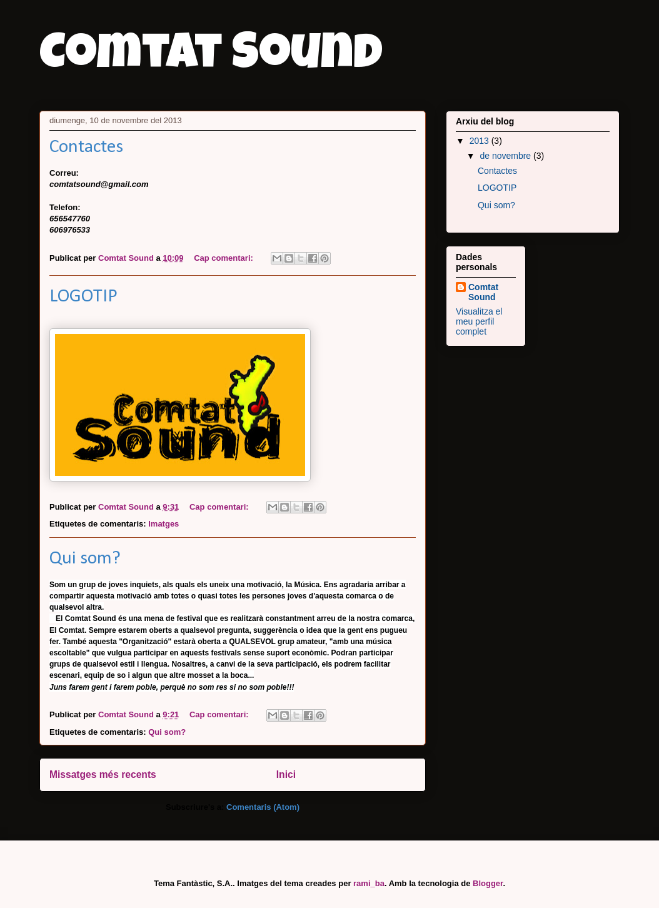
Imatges (163, 523)
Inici (286, 774)
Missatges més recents (102, 774)
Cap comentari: (224, 258)
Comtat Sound (211, 58)
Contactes (86, 147)
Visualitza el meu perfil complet (479, 321)
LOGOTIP (83, 296)
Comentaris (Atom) (262, 807)
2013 (480, 141)
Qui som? (85, 558)
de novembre (506, 156)
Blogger (488, 883)
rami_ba (369, 883)
